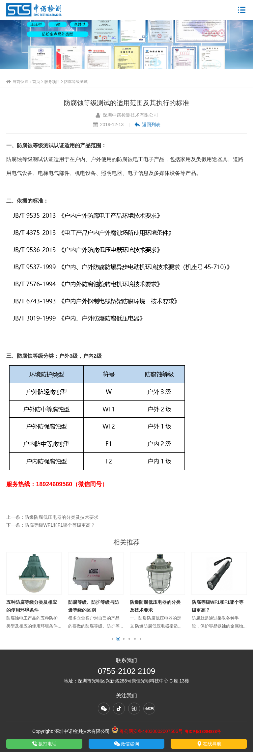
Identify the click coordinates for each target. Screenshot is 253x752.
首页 (36, 81)
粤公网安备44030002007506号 (147, 731)
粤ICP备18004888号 (203, 731)
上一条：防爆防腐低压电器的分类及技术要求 (52, 517)
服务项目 (52, 81)
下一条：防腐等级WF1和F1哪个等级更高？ (50, 525)
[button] (112, 639)
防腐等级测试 (76, 81)
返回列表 (147, 124)
